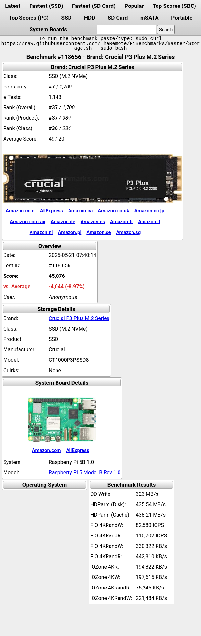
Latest (12, 6)
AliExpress (51, 211)
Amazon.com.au (27, 221)
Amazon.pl (69, 232)
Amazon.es (93, 221)
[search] (126, 29)
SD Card (118, 17)
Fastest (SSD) (46, 6)
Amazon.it (149, 221)
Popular (134, 6)
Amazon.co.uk (113, 211)
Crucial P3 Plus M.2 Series (79, 318)
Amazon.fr (121, 221)
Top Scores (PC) (29, 17)
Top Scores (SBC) (174, 6)
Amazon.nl (41, 232)
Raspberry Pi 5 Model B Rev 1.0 (84, 472)
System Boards (48, 29)
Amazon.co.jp (149, 211)
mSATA (149, 17)
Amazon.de (63, 221)
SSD (66, 17)
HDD (89, 17)
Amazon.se (98, 232)
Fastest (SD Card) (94, 6)
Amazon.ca (80, 211)
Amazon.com (20, 211)
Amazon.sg (128, 232)
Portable (181, 17)
